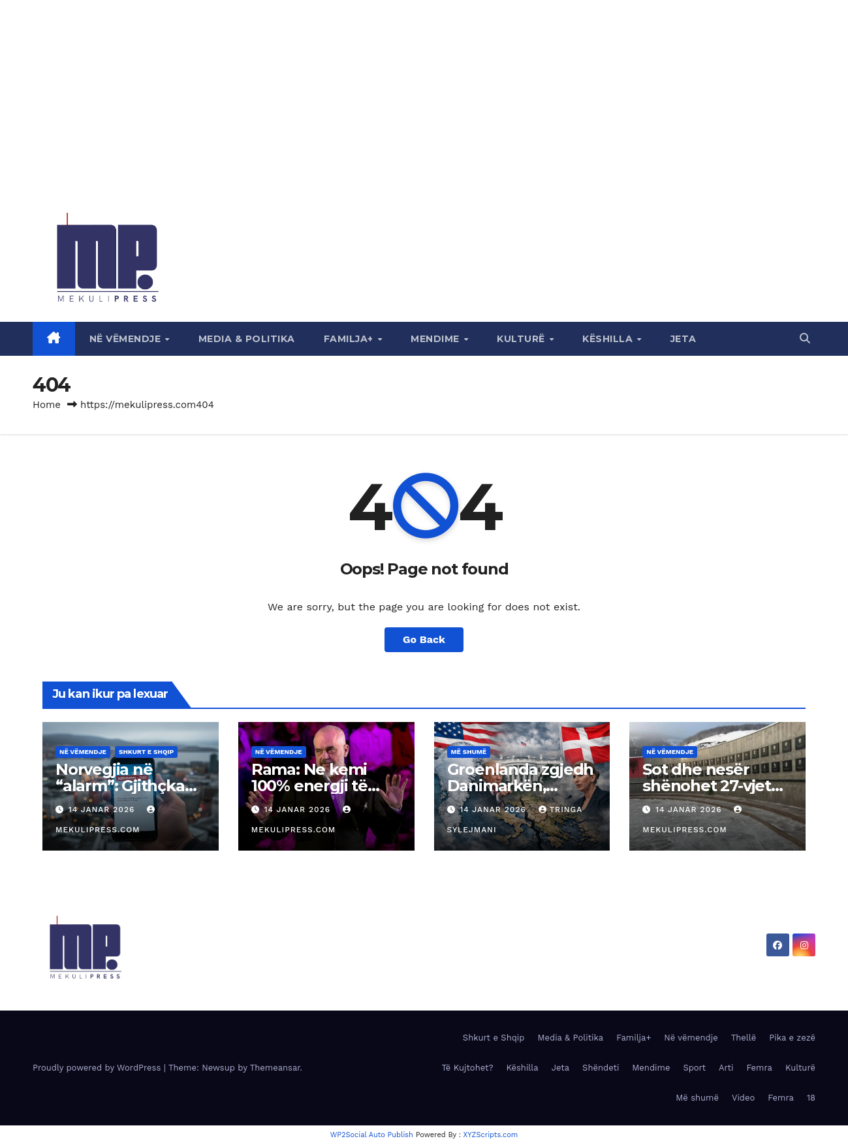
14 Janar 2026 (103, 809)
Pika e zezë (792, 1038)
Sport (694, 1068)
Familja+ (350, 339)
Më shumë (469, 751)
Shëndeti (600, 1068)
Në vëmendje (126, 339)
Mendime (436, 339)
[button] (805, 338)
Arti (726, 1068)
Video (743, 1098)
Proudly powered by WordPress (98, 1068)
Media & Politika (246, 339)
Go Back (424, 639)
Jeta (683, 339)
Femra (759, 1068)
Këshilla (609, 339)
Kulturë (522, 339)
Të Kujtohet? (467, 1068)
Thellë (744, 1038)
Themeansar (275, 1068)
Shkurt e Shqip (146, 751)
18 (811, 1098)
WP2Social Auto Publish (371, 1135)
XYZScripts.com (490, 1135)
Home (47, 405)
